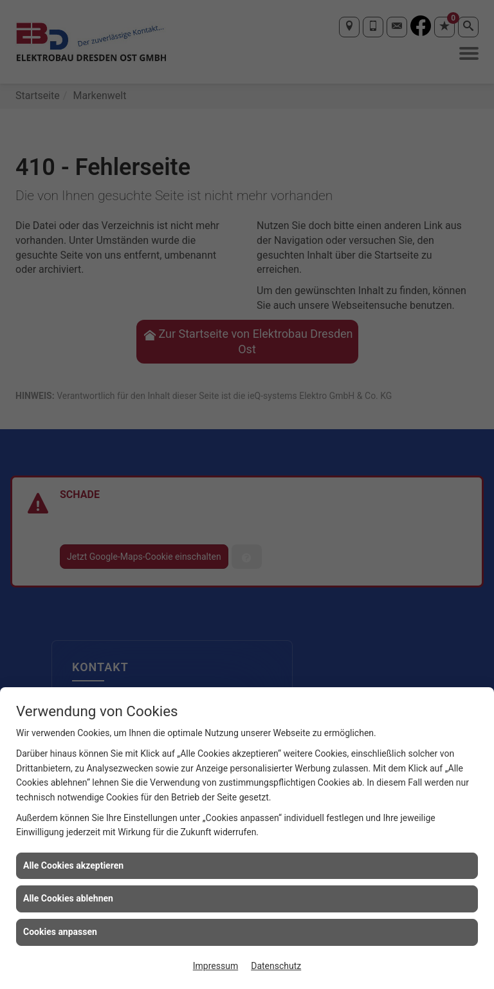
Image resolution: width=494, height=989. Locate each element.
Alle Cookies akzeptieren (73, 865)
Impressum (215, 966)
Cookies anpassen (60, 932)
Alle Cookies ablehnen (68, 898)
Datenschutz (276, 966)
